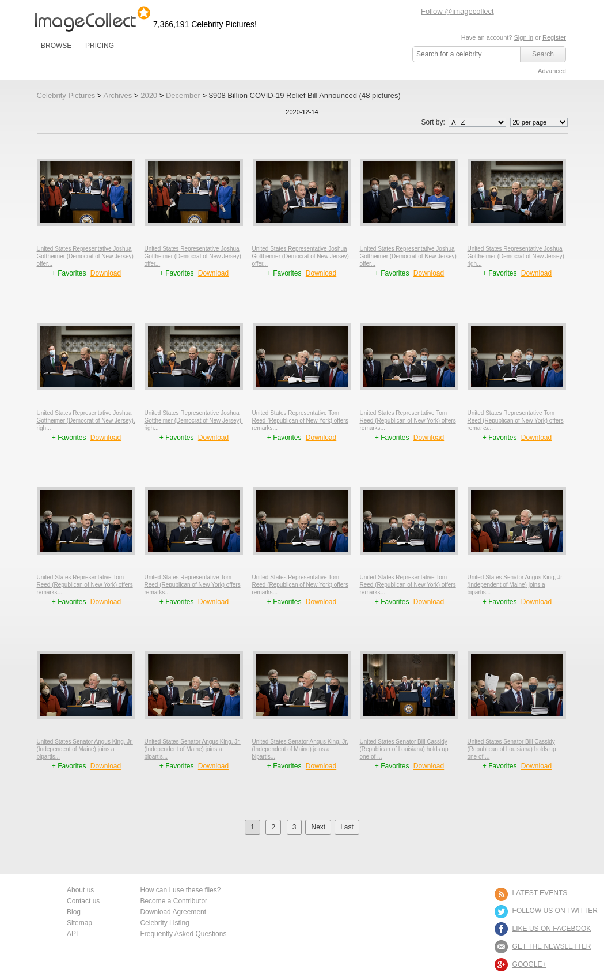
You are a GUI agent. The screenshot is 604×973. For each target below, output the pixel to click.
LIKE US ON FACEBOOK (551, 929)
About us (80, 890)
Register (554, 37)
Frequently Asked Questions (183, 934)
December (183, 95)
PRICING (99, 46)
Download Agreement (173, 912)
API (72, 934)
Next (318, 827)
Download (105, 273)
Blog (74, 912)
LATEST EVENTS (540, 893)
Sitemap (79, 923)
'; (477, 122)
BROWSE (56, 46)
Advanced (552, 70)
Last (347, 827)
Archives (117, 95)
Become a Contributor (173, 901)
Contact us (83, 901)
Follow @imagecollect (457, 11)
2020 (148, 95)
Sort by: (464, 122)
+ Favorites (70, 273)
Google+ (529, 964)
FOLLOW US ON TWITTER (555, 911)
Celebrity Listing (164, 923)
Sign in (523, 37)
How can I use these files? (180, 890)
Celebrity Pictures (66, 95)
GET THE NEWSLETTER (551, 946)
